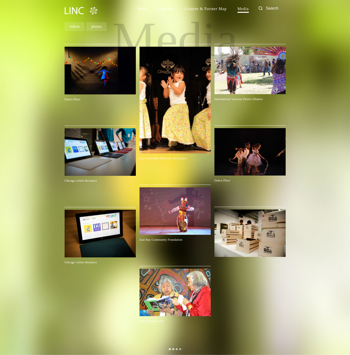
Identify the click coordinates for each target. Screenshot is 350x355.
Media (243, 9)
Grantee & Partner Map (205, 9)
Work (142, 9)
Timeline (166, 9)
